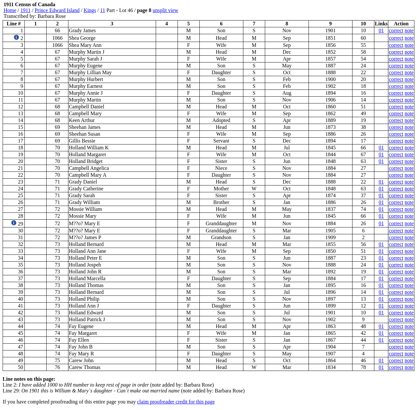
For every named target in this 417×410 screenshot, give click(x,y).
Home (10, 10)
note (409, 30)
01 (381, 30)
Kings (90, 10)
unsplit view (165, 10)
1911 (26, 10)
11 (102, 10)
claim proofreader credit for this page (176, 401)
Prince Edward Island (57, 10)
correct (396, 30)
